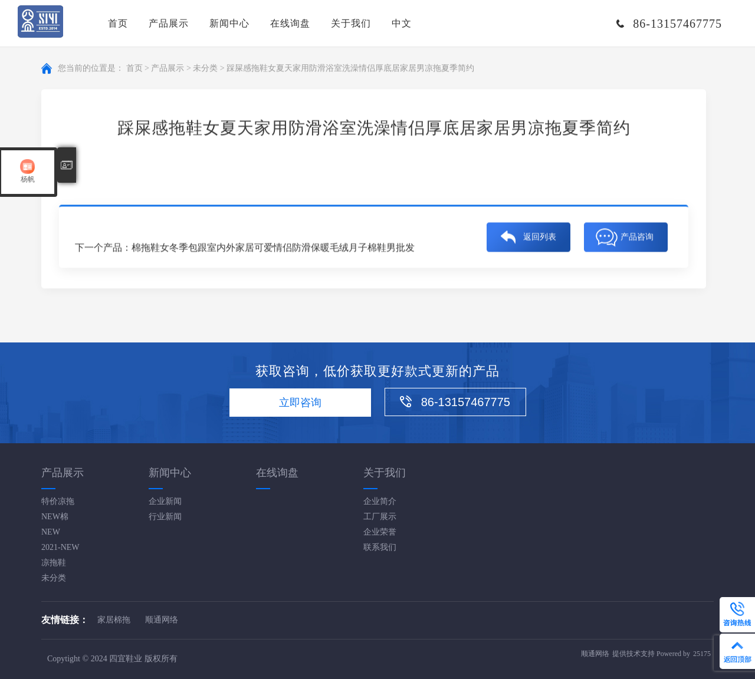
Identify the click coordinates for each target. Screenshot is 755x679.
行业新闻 (165, 516)
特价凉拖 (57, 501)
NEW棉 (54, 516)
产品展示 (169, 23)
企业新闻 (165, 501)
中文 (402, 23)
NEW (50, 532)
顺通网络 (161, 619)
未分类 (205, 68)
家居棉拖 (113, 619)
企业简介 (379, 501)
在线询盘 (290, 23)
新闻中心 (229, 23)
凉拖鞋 (53, 562)
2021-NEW (60, 547)
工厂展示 (379, 516)
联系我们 (379, 547)
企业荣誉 (379, 532)
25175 (702, 654)
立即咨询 (300, 402)
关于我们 (351, 23)
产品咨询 (637, 237)
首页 (118, 23)
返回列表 (539, 237)
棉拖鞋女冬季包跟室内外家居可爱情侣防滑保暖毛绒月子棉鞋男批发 (273, 248)
